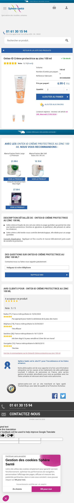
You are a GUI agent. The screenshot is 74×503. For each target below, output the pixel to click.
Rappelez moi (37, 275)
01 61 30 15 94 (16, 31)
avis (30, 63)
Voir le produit (15, 179)
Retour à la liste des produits (37, 50)
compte (66, 11)
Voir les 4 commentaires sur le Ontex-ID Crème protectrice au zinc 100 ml (32, 353)
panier (54, 7)
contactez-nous (25, 414)
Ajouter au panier (52, 96)
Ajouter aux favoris (54, 104)
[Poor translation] (10, 435)
